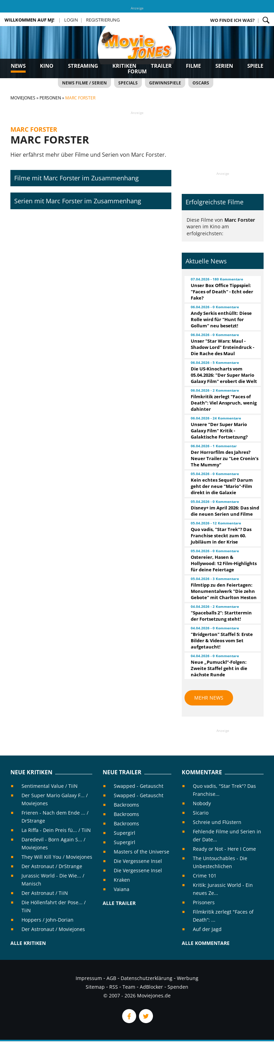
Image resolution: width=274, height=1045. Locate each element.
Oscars (200, 83)
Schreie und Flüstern (217, 822)
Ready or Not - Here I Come (224, 849)
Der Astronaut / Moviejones (53, 929)
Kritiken (124, 65)
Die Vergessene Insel (138, 861)
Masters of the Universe (141, 851)
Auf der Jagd (207, 929)
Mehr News (208, 697)
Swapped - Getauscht (138, 786)
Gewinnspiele (165, 83)
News (18, 65)
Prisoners (204, 902)
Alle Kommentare (206, 943)
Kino (46, 65)
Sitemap (95, 986)
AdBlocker (151, 986)
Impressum (89, 978)
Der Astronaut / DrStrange (52, 866)
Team (128, 986)
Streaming (83, 65)
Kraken (122, 879)
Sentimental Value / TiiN (50, 786)
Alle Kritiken (28, 943)
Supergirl (124, 833)
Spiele (255, 65)
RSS (113, 986)
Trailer (161, 65)
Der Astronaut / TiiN (45, 893)
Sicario (200, 812)
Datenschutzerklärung (146, 978)
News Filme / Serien (84, 83)
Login (71, 20)
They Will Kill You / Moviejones (57, 857)
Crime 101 (204, 875)
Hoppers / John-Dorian (48, 919)
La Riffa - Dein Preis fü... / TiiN (56, 830)
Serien (224, 65)
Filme (193, 65)
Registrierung (103, 20)
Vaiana (121, 889)
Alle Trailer (119, 903)
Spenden (178, 986)
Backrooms (126, 804)
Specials (128, 83)
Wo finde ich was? (232, 20)
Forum (137, 71)
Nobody (202, 803)
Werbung (187, 978)
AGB (111, 978)
